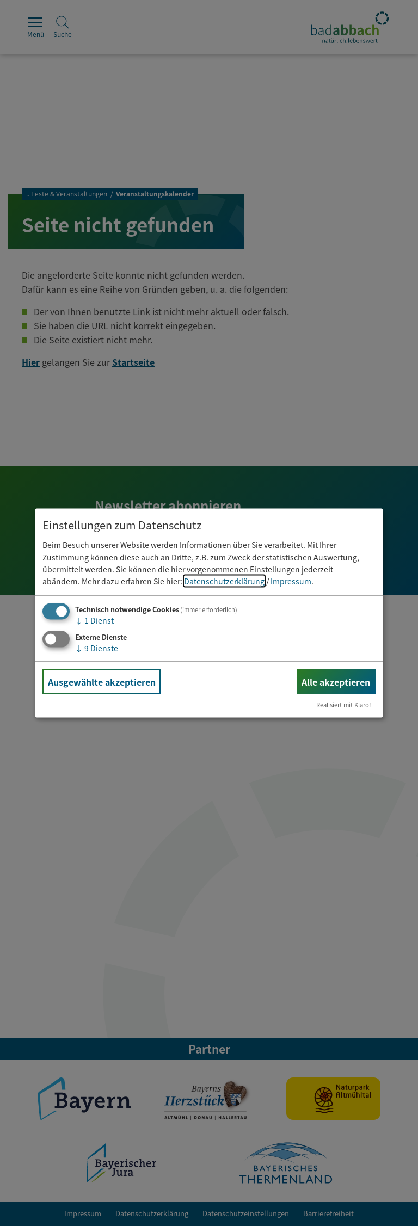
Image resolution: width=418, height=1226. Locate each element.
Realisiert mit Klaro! (343, 704)
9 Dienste (96, 647)
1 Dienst (94, 619)
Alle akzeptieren (336, 681)
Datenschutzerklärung (224, 581)
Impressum (291, 581)
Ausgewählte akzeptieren (102, 681)
